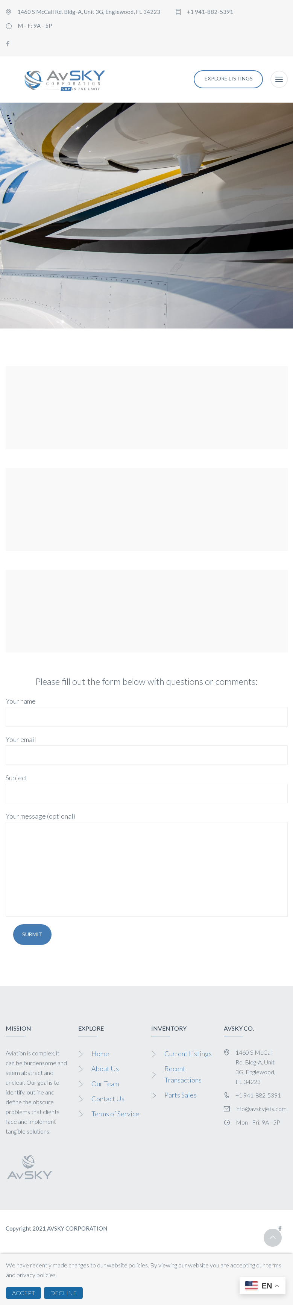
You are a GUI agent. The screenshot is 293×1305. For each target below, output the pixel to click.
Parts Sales (180, 1095)
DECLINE (63, 1292)
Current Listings (188, 1053)
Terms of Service (115, 1114)
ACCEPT (23, 1292)
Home (100, 1053)
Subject (147, 788)
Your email (147, 750)
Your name (147, 712)
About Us (105, 1068)
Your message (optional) (147, 864)
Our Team (105, 1083)
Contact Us (107, 1099)
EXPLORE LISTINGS (229, 78)
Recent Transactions (183, 1074)
